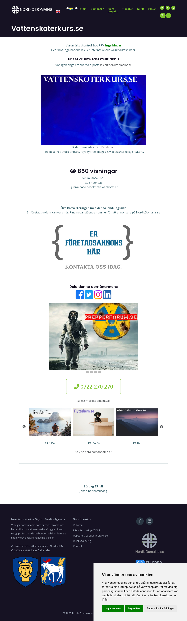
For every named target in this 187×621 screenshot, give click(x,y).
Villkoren (78, 525)
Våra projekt (113, 10)
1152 (50, 426)
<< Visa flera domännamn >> (93, 452)
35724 (93, 426)
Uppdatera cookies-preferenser (91, 535)
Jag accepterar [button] (113, 608)
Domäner (96, 9)
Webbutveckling (82, 541)
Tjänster (127, 9)
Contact (77, 546)
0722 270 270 (93, 386)
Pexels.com (108, 147)
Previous (24, 427)
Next (161, 427)
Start (83, 9)
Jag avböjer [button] (134, 608)
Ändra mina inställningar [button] (160, 608)
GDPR (140, 9)
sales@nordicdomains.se (115, 65)
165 (137, 426)
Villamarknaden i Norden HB (47, 546)
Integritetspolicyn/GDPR (86, 530)
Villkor (152, 9)
